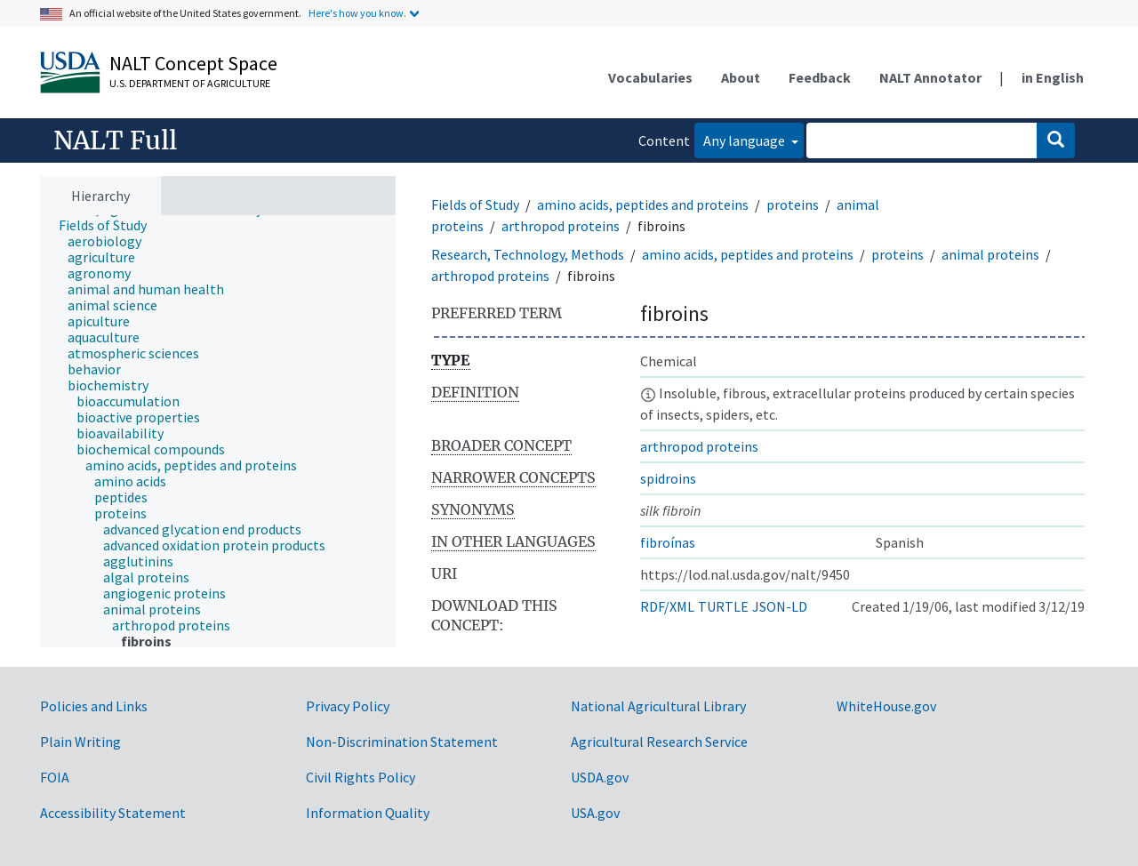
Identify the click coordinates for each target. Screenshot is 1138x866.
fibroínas (667, 542)
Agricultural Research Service (659, 741)
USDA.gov (600, 777)
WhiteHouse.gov (886, 706)
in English (1053, 77)
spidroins (668, 478)
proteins (792, 204)
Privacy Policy (347, 706)
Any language (745, 140)
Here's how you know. (357, 13)
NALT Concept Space (193, 63)
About (740, 77)
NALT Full (115, 140)
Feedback (820, 77)
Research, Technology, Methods (527, 254)
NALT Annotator (930, 77)
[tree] (218, 431)
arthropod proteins (560, 226)
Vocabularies (650, 77)
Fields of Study (475, 204)
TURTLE (723, 606)
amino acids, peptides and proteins (643, 204)
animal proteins (990, 254)
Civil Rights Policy (360, 777)
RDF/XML (667, 606)
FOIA (54, 777)
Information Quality (367, 813)
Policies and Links (94, 706)
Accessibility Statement (113, 813)
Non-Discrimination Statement (402, 741)
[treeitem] (110, 225)
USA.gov (595, 813)
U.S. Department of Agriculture (189, 83)
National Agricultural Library (658, 706)
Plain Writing (80, 741)
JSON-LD (779, 606)
